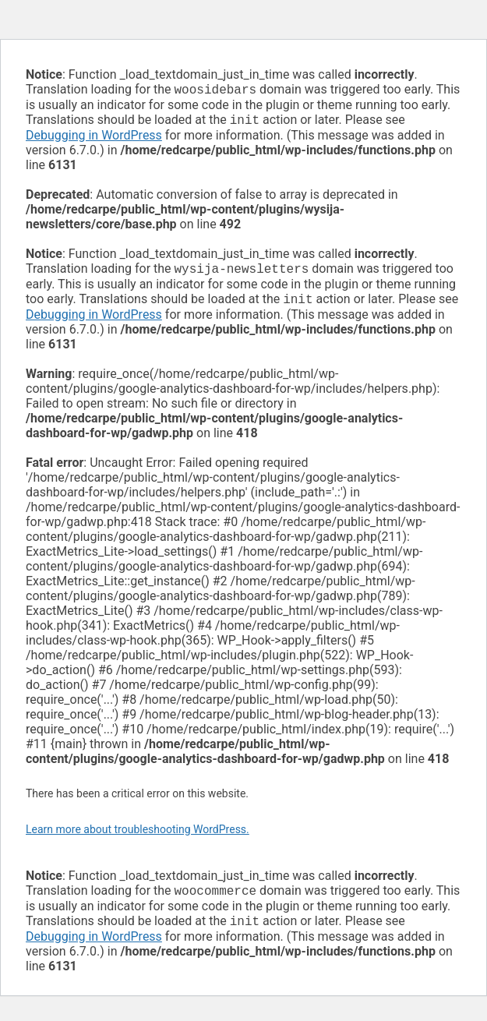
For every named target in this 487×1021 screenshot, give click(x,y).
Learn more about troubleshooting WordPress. (137, 835)
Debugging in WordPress (94, 138)
